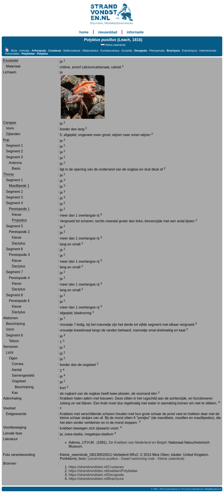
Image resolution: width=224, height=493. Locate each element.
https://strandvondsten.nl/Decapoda (96, 475)
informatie (135, 32)
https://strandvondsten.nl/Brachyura (96, 479)
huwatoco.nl (197, 489)
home (84, 32)
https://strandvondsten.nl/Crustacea (96, 467)
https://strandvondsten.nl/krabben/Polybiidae (103, 471)
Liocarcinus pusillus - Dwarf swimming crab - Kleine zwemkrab (136, 458)
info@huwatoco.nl (213, 489)
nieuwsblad (107, 32)
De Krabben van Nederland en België (137, 442)
